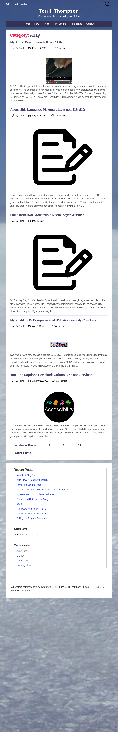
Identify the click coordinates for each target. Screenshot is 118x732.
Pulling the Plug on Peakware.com (34, 519)
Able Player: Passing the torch (32, 480)
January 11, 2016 (40, 381)
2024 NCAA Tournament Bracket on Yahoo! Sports (42, 490)
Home (27, 24)
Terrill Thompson (58, 11)
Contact (90, 24)
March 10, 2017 (39, 48)
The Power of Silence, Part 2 (31, 509)
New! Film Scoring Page (28, 485)
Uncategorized (24, 566)
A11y (19, 551)
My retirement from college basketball (35, 495)
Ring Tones (76, 24)
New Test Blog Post (26, 476)
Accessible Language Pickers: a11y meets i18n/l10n (48, 110)
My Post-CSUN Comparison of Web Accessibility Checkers (53, 320)
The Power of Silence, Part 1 (31, 514)
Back (19, 504)
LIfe (18, 556)
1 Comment (61, 115)
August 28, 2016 (39, 116)
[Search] (107, 4)
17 (85, 446)
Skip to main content (16, 4)
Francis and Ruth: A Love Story (32, 500)
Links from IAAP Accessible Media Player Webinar (47, 215)
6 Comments (58, 326)
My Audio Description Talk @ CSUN (36, 42)
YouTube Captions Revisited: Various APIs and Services (51, 375)
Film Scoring (60, 24)
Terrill (21, 48)
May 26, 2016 (38, 221)
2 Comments (61, 48)
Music (46, 24)
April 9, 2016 (38, 326)
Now (36, 24)
